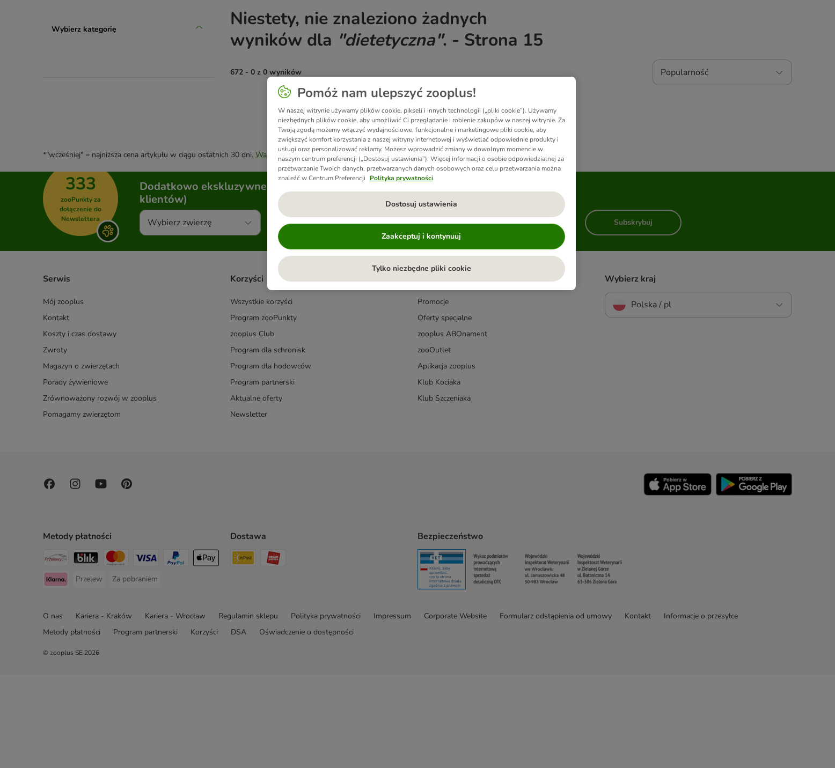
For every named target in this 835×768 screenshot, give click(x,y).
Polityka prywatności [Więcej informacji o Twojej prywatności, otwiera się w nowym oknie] (401, 178)
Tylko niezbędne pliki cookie (421, 268)
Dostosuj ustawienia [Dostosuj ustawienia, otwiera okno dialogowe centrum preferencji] (421, 204)
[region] (421, 183)
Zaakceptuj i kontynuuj (421, 236)
